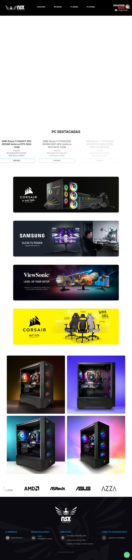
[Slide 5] (71, 79)
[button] (10, 49)
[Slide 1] (56, 79)
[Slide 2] (60, 79)
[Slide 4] (67, 79)
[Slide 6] (75, 79)
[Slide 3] (64, 79)
